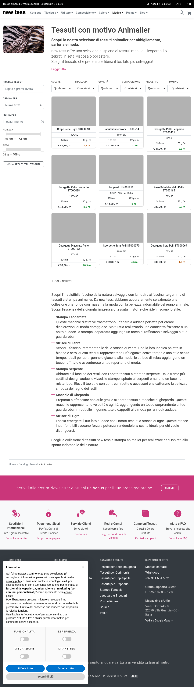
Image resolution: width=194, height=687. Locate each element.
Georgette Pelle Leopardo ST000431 (169, 131)
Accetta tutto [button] (65, 668)
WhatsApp (152, 572)
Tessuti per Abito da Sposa (118, 567)
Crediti (134, 675)
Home (12, 464)
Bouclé (104, 607)
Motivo (116, 10)
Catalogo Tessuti (28, 464)
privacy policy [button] (14, 581)
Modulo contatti (156, 567)
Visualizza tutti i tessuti (23, 164)
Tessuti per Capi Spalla (115, 578)
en (177, 3)
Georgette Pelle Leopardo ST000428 (74, 189)
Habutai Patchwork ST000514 (121, 129)
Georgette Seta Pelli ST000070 (121, 245)
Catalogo (35, 10)
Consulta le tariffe (16, 538)
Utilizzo (66, 10)
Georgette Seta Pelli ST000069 (169, 245)
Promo (130, 10)
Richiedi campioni (145, 538)
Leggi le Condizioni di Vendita (113, 536)
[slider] (4, 134)
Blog (142, 10)
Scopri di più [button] (46, 676)
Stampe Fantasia (111, 590)
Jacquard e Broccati (113, 595)
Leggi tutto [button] (58, 69)
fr (183, 3)
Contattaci (81, 534)
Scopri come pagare (48, 538)
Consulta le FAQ (178, 538)
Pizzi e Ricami (109, 601)
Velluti (104, 613)
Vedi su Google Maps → (159, 620)
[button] (83, 567)
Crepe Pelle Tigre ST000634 (73, 129)
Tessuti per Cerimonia (114, 572)
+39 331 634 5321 (157, 578)
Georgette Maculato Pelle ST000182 (73, 247)
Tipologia (50, 10)
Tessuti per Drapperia (114, 584)
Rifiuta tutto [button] (25, 668)
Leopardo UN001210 (121, 187)
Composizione (85, 10)
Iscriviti (169, 488)
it (190, 3)
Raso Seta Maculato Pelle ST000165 (169, 189)
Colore (103, 10)
